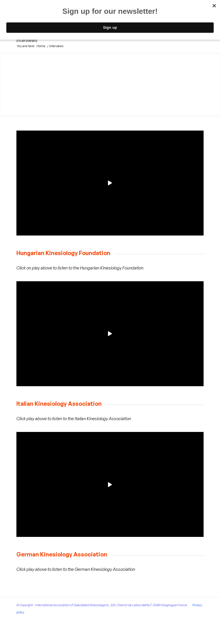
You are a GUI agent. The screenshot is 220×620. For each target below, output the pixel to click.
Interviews (26, 40)
